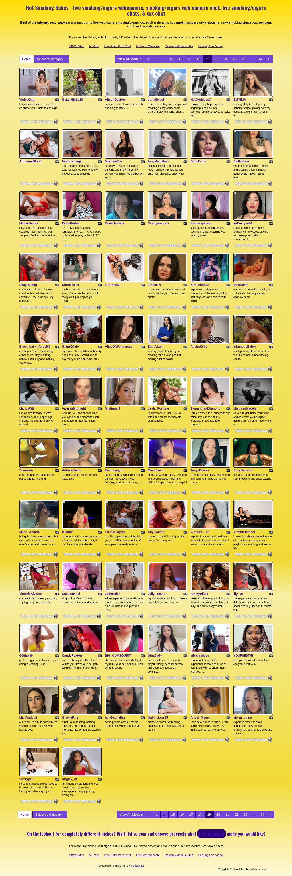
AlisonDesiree (115, 99)
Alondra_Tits (200, 532)
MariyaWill (27, 408)
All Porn (94, 46)
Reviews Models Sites (179, 46)
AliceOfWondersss (119, 346)
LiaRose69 (113, 285)
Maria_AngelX (29, 532)
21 (225, 59)
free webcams (212, 833)
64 (261, 59)
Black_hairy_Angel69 (35, 346)
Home (26, 59)
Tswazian (26, 470)
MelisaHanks (28, 223)
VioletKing (27, 99)
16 (180, 59)
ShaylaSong (28, 285)
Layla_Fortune (158, 408)
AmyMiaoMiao (158, 161)
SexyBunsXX (242, 470)
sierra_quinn (242, 717)
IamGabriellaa (115, 717)
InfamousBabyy (244, 346)
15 (171, 59)
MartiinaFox (114, 161)
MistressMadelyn (245, 408)
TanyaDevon (200, 470)
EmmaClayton (115, 532)
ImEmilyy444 (242, 223)
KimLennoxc (200, 285)
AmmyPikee (199, 594)
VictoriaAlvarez (30, 594)
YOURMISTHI (243, 655)
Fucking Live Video (210, 46)
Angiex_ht (69, 779)
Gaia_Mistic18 (72, 99)
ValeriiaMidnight (74, 408)
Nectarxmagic (72, 161)
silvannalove (200, 655)
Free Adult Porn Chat (117, 46)
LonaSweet (156, 99)
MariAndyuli (28, 717)
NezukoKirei (71, 594)
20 (216, 59)
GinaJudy (155, 655)
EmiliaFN (154, 285)
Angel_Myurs (200, 717)
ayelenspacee (201, 223)
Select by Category (51, 59)
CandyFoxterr (72, 655)
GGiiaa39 (26, 655)
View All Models (129, 59)
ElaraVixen (155, 346)
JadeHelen (113, 594)
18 (198, 59)
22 (234, 59)
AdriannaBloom (30, 161)
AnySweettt (156, 532)
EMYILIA (239, 99)
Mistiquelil (112, 408)
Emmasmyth (114, 470)
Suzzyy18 (26, 779)
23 (243, 59)
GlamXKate (70, 346)
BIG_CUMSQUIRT (118, 655)
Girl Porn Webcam (148, 46)
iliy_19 (238, 594)
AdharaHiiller (71, 470)
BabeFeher (199, 161)
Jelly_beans (156, 594)
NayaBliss (240, 285)
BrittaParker (71, 223)
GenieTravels (114, 223)
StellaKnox (241, 161)
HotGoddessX (201, 99)
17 (189, 59)
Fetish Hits (137, 865)
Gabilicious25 (158, 717)
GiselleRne (70, 717)
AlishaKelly (199, 346)
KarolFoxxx (70, 285)
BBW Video (76, 46)
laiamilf (67, 532)
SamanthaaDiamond (206, 408)
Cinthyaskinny (158, 223)
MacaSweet (156, 470)
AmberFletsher (244, 532)
